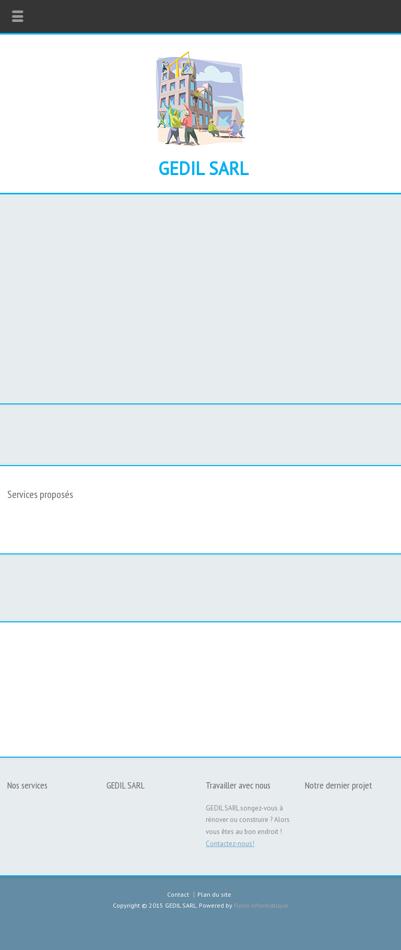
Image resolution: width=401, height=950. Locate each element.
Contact (178, 894)
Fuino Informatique (261, 905)
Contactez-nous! (230, 843)
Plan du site (214, 894)
